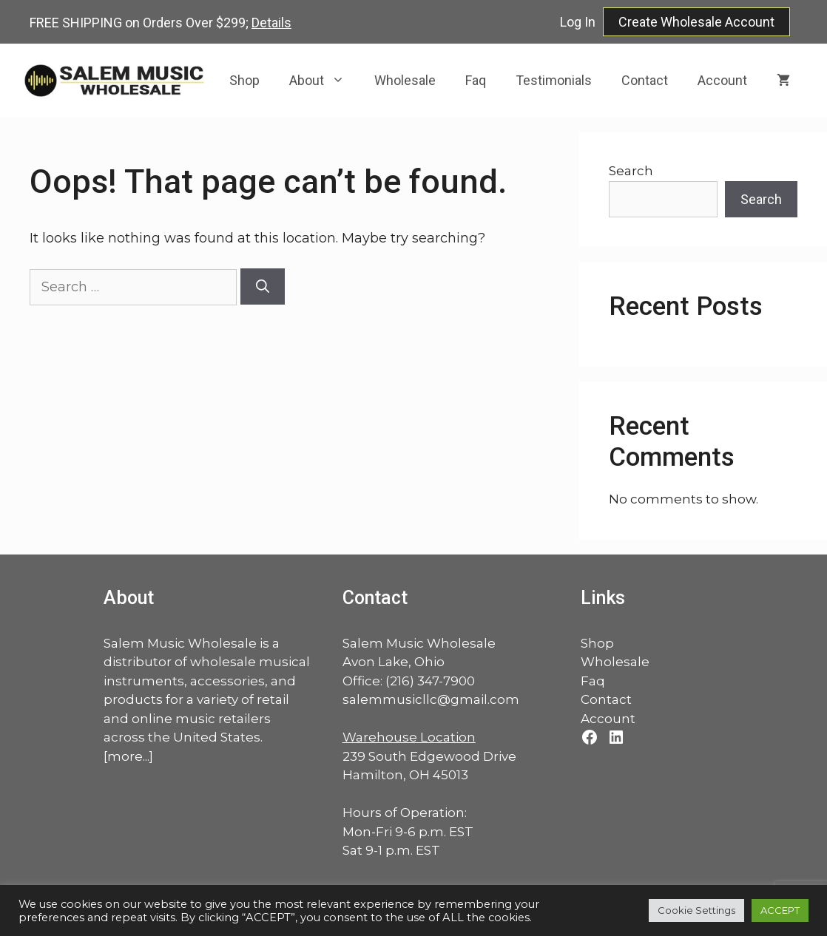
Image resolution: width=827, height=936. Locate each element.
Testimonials (554, 80)
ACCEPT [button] (780, 910)
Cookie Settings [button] (696, 910)
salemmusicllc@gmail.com (430, 699)
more (125, 756)
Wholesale (405, 80)
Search (631, 170)
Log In (577, 22)
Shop (244, 80)
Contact (644, 80)
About (324, 80)
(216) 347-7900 (430, 681)
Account (722, 80)
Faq (475, 80)
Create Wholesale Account (696, 22)
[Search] (262, 286)
